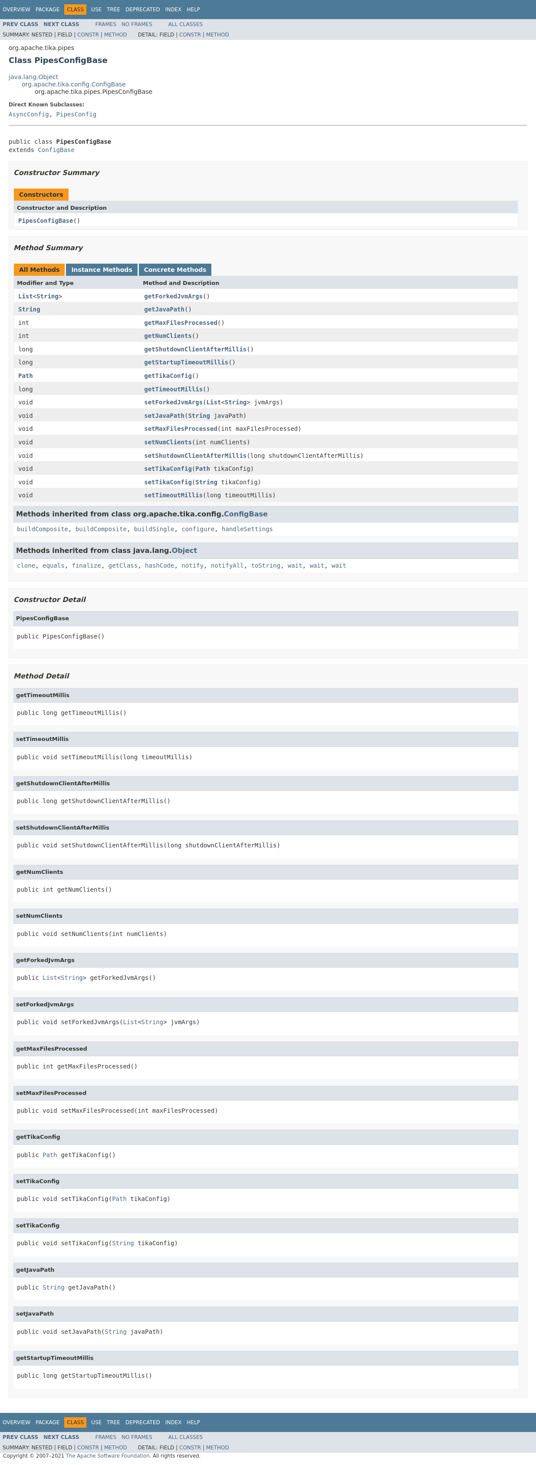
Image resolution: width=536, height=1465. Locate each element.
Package (47, 10)
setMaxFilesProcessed (180, 428)
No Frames (137, 24)
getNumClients (168, 335)
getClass (123, 565)
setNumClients (168, 442)
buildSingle (154, 529)
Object (184, 550)
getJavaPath (164, 309)
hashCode (159, 565)
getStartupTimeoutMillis (186, 362)
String (47, 296)
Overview (16, 10)
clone (26, 565)
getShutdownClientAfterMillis (195, 349)
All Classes (185, 24)
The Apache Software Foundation (108, 1456)
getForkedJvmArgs (173, 296)
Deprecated (142, 10)
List (25, 296)
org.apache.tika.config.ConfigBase (74, 84)
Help (193, 10)
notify (192, 565)
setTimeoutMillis (173, 495)
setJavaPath (164, 415)
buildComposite (42, 529)
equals (54, 565)
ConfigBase (56, 149)
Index (173, 10)
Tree (113, 10)
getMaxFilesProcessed (180, 322)
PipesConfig (76, 114)
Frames (106, 24)
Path (25, 375)
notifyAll (227, 565)
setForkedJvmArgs (173, 402)
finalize (86, 565)
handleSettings (247, 529)
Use (96, 10)
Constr (88, 35)
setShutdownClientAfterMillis (195, 455)
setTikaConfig (168, 468)
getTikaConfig (168, 375)
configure (197, 529)
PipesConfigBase (45, 220)
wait (295, 565)
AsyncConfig (29, 114)
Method (115, 35)
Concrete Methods (175, 269)
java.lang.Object (33, 76)
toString (265, 565)
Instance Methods (101, 269)
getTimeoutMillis (173, 389)
